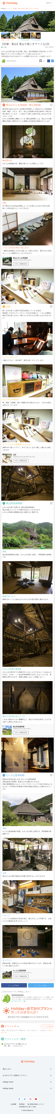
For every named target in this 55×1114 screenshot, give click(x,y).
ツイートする (40, 985)
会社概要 (13, 1104)
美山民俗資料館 (14, 503)
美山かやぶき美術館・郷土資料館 (23, 105)
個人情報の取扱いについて (36, 1104)
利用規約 (22, 1104)
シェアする (14, 985)
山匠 (8, 306)
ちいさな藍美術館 (15, 775)
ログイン (49, 3)
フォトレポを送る (47, 1026)
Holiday (10, 3)
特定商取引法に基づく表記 (27, 1107)
